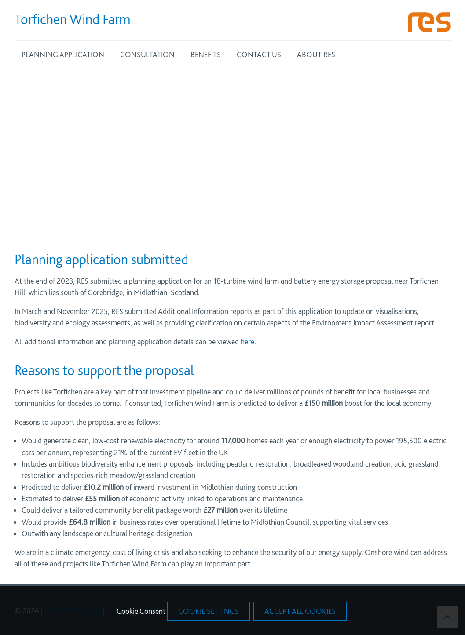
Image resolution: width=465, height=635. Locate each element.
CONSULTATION (147, 54)
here (246, 341)
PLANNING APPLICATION (63, 54)
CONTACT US (259, 54)
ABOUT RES (316, 54)
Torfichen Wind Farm (73, 19)
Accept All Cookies (300, 611)
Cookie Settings (208, 611)
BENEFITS (205, 54)
